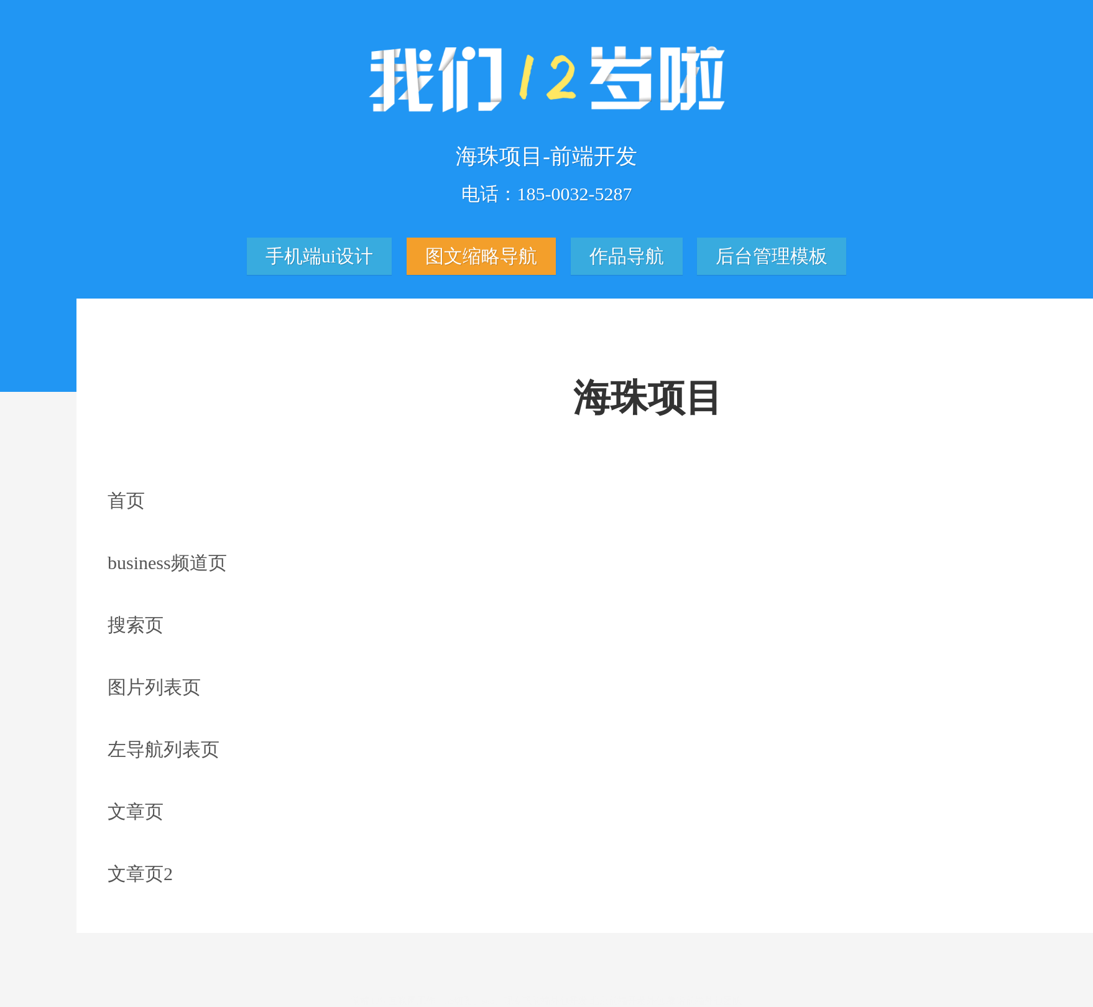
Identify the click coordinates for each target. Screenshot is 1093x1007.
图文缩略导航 (481, 259)
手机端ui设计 (319, 259)
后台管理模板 (772, 259)
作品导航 (626, 259)
